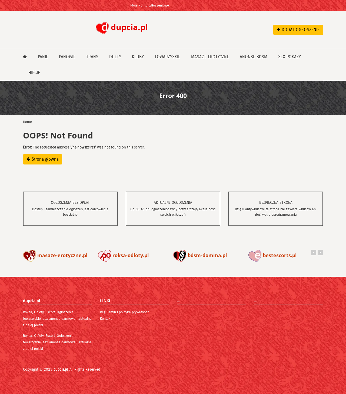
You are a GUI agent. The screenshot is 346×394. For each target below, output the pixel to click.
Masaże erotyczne (210, 56)
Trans (92, 56)
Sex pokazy (289, 56)
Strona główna (42, 159)
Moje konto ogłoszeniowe (149, 5)
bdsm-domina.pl (200, 255)
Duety (115, 56)
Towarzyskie (167, 56)
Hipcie (34, 72)
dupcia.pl (61, 369)
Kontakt (106, 319)
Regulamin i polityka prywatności (125, 312)
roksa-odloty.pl (123, 255)
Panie (43, 56)
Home (27, 122)
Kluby (138, 56)
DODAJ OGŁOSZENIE (298, 29)
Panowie (67, 56)
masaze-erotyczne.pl (55, 255)
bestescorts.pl (272, 255)
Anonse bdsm (253, 56)
